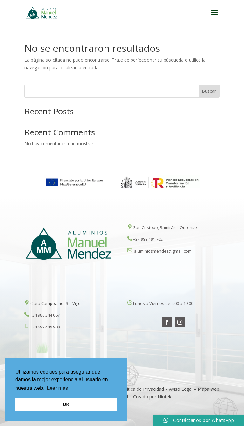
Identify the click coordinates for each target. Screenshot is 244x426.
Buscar (209, 91)
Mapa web (208, 389)
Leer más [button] (57, 388)
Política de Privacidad (142, 389)
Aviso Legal (181, 389)
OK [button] (66, 404)
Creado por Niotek (152, 397)
